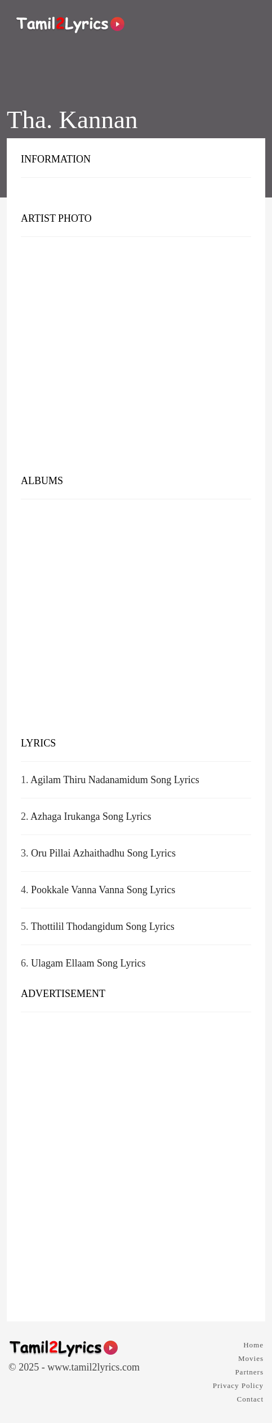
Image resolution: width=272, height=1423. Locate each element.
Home (253, 1345)
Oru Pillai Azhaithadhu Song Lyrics (103, 853)
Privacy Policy (238, 1385)
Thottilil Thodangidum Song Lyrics (103, 926)
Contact (250, 1399)
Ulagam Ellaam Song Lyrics (88, 963)
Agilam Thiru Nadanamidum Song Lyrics (114, 779)
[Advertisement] (136, 358)
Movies (251, 1358)
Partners (249, 1372)
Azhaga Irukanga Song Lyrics (90, 816)
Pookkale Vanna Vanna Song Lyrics (103, 889)
